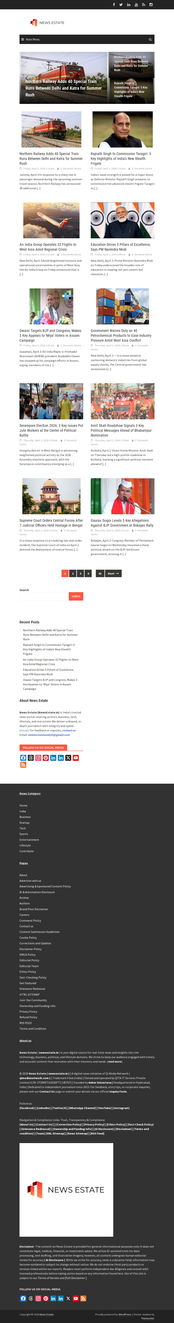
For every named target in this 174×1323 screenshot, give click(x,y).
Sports (24, 834)
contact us (69, 730)
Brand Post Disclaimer (34, 909)
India (23, 811)
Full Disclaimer (76, 1278)
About (23, 875)
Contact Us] (45, 1124)
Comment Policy (30, 920)
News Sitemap (77, 1133)
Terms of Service (48, 1278)
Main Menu (33, 39)
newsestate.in (48, 1052)
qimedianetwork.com (34, 1078)
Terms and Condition (33, 1028)
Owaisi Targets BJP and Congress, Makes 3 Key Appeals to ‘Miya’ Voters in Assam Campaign (50, 335)
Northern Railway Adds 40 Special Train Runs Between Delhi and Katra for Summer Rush (131, 63)
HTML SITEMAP (30, 994)
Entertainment (29, 840)
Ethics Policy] (116, 1124)
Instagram (121, 1108)
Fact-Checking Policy (33, 977)
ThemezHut (147, 1318)
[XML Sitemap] (55, 1133)
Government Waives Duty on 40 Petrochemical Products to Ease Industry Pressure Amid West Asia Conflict (121, 335)
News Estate (47, 1314)
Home (23, 805)
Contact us (26, 926)
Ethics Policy (28, 971)
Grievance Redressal (32, 989)
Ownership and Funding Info (38, 1006)
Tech (23, 828)
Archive (24, 898)
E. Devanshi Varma (71, 168)
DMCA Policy (27, 954)
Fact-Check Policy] (141, 1124)
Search (24, 590)
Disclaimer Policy (31, 949)
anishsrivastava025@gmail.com (49, 735)
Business (25, 817)
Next (113, 573)
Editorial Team (29, 966)
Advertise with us (30, 880)
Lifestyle (25, 845)
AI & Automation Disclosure (37, 892)
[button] (99, 78)
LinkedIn (43, 1108)
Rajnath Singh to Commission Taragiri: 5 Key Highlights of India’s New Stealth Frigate (130, 89)
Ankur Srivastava (100, 1082)
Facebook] (27, 1108)
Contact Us (47, 1091)
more (24, 730)
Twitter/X (59, 1108)
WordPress (125, 1314)
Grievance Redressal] (36, 1129)
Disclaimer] (124, 1129)
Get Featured (28, 983)
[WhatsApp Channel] (82, 1108)
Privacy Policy (28, 1011)
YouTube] (105, 1108)
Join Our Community (33, 1000)
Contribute (27, 851)
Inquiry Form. (118, 1091)
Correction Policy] (69, 1124)
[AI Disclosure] (104, 1129)
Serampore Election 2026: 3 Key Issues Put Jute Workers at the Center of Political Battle (51, 430)
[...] (38, 188)
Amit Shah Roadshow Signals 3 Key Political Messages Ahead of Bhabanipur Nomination (121, 430)
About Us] (27, 1124)
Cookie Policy (28, 937)
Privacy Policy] (95, 1124)
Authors (25, 903)
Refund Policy (28, 1017)
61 (100, 573)
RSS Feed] (97, 1133)
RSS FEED (26, 1023)
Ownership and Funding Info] (72, 1129)
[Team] (40, 1133)
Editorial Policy (29, 960)
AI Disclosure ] (55, 1260)
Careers (24, 915)
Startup (24, 822)
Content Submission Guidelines (40, 932)
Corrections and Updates (35, 943)
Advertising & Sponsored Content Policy (45, 886)
